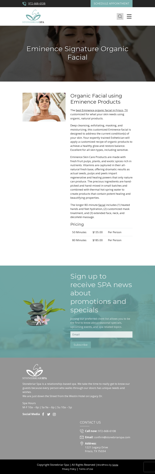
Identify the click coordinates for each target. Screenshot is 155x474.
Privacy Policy (69, 468)
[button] (120, 16)
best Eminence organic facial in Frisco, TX (102, 110)
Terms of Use (86, 468)
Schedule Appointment (111, 3)
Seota (115, 464)
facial (101, 205)
